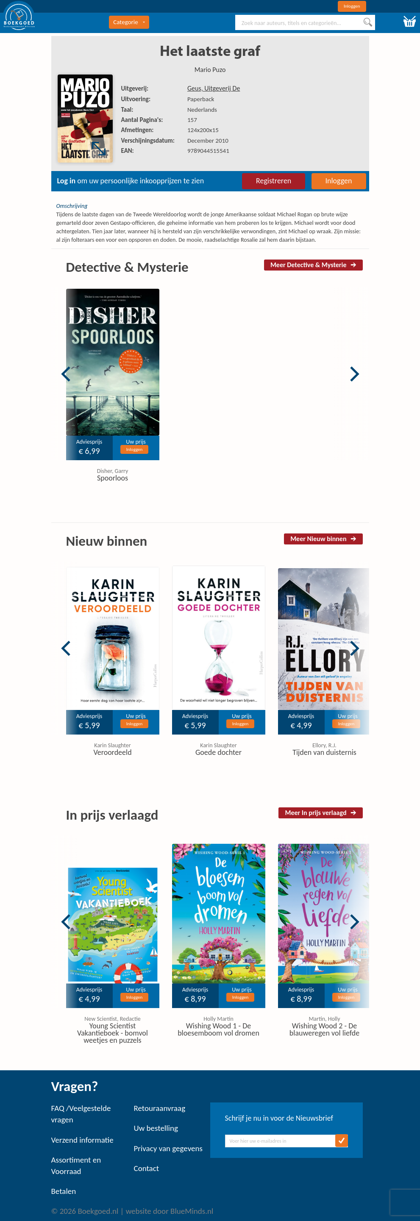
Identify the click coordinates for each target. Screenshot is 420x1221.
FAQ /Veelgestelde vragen (81, 1113)
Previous (66, 374)
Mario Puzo (210, 70)
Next (355, 374)
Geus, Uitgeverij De (213, 88)
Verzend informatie (82, 1140)
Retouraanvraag (160, 1108)
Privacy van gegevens (168, 1148)
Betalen (63, 1191)
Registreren (273, 180)
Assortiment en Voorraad (76, 1165)
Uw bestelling (156, 1128)
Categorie (129, 22)
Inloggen (352, 6)
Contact (146, 1168)
